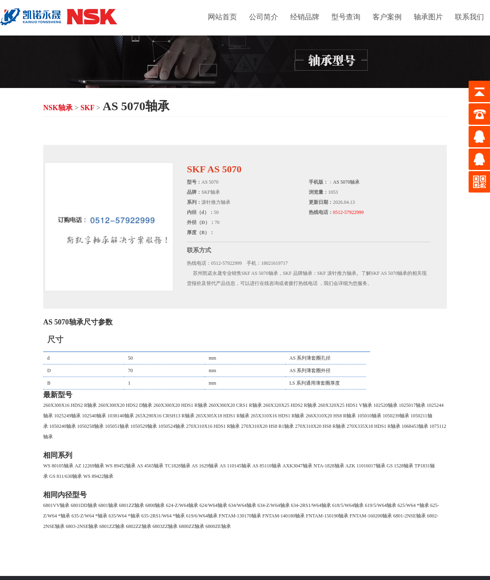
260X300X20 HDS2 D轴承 (125, 405)
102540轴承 (94, 416)
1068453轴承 (415, 426)
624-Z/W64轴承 (182, 505)
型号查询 (345, 17)
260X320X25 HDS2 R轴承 (290, 405)
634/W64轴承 (242, 505)
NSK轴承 (58, 108)
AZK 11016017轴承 (365, 466)
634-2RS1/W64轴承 (311, 505)
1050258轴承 (90, 426)
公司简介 (263, 17)
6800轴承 (155, 505)
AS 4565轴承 (150, 466)
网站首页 (222, 17)
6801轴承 (108, 505)
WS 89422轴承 (98, 476)
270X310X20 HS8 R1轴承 (267, 426)
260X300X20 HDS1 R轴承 (180, 405)
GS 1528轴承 (400, 466)
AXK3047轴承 (297, 466)
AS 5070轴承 (346, 182)
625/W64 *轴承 (413, 505)
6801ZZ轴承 (131, 505)
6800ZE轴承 (218, 526)
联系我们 (469, 17)
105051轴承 (117, 426)
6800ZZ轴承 (191, 526)
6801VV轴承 (56, 505)
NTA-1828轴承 (329, 466)
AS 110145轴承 (235, 466)
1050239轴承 (396, 416)
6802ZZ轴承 (138, 526)
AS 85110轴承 (266, 466)
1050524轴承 (171, 426)
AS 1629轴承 (205, 466)
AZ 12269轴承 (89, 466)
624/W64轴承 (213, 505)
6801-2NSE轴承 (409, 516)
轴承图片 (428, 17)
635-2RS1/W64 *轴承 (163, 516)
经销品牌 (304, 17)
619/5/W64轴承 (380, 505)
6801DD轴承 (84, 505)
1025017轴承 (412, 405)
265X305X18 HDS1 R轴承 (222, 416)
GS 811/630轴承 (65, 476)
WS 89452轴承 (120, 466)
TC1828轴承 (177, 466)
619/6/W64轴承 (202, 516)
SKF (87, 108)
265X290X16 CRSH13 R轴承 (165, 416)
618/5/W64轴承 (348, 505)
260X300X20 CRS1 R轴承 (235, 405)
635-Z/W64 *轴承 (89, 516)
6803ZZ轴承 (165, 526)
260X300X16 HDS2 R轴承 (70, 405)
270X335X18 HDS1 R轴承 (373, 426)
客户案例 (387, 17)
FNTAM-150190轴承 (327, 516)
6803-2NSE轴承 (82, 526)
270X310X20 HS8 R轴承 (320, 426)
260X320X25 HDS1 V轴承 (345, 405)
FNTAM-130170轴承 (240, 516)
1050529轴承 (143, 426)
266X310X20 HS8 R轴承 (331, 416)
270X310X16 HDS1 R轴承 (213, 426)
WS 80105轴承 (58, 466)
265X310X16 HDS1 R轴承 (277, 416)
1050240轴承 (62, 426)
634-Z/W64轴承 (274, 505)
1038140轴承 (120, 416)
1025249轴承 (67, 416)
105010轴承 (369, 416)
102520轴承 (385, 405)
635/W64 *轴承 (124, 516)
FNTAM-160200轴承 (371, 516)
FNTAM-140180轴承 (283, 516)
